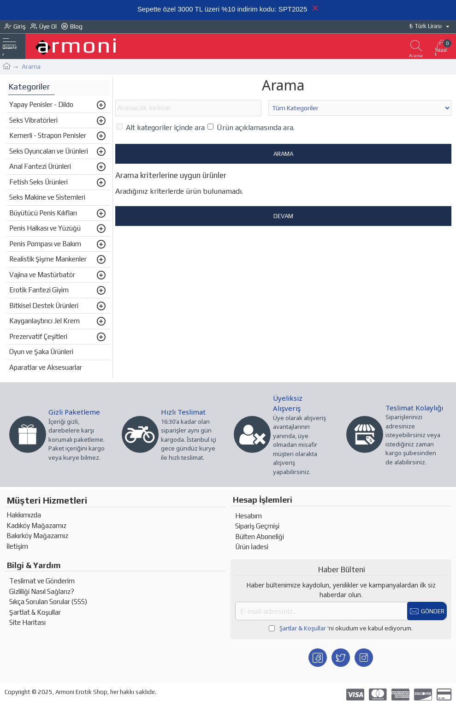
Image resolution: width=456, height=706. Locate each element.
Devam (283, 217)
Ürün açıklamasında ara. (251, 128)
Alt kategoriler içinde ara (161, 128)
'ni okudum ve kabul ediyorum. (341, 628)
